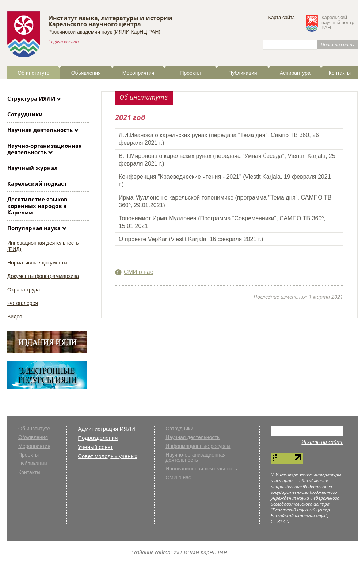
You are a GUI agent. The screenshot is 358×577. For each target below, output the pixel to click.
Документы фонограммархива (43, 276)
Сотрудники (25, 114)
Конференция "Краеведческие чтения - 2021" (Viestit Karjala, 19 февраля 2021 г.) (225, 180)
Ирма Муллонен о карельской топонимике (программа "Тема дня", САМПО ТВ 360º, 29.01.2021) (225, 201)
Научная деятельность (40, 129)
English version (63, 41)
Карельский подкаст (37, 183)
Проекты (190, 73)
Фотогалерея (22, 303)
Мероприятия (138, 73)
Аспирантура (295, 73)
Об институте (33, 73)
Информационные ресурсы (197, 446)
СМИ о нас (138, 272)
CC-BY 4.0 (280, 521)
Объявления (86, 73)
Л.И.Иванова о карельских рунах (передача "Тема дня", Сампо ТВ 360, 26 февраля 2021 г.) (219, 139)
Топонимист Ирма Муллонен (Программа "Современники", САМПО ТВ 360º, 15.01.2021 (222, 222)
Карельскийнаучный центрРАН (337, 22)
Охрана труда (23, 290)
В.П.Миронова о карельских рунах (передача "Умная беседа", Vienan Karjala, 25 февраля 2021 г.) (227, 160)
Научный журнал (32, 167)
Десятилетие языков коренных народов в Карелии (37, 205)
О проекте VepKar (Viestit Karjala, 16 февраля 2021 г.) (191, 239)
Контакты (339, 73)
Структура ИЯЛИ (31, 98)
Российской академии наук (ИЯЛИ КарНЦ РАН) (104, 32)
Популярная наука (34, 228)
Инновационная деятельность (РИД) (43, 246)
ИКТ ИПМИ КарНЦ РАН (200, 552)
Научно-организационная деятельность (44, 149)
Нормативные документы (37, 263)
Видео (14, 317)
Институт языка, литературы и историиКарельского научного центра (110, 21)
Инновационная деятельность (201, 469)
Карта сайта (281, 17)
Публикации (242, 73)
